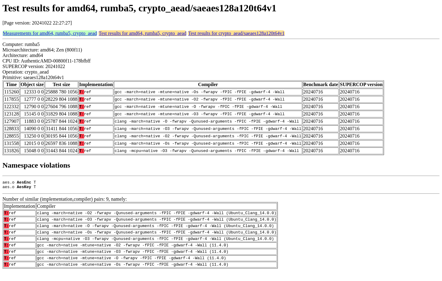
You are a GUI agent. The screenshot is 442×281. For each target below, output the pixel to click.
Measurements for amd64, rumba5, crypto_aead (50, 33)
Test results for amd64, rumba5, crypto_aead (142, 33)
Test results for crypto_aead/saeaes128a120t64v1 (236, 33)
